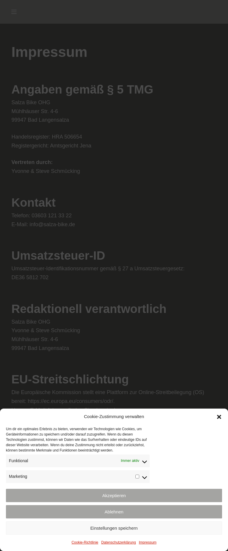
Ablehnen (113, 511)
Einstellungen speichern (113, 528)
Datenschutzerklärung (118, 542)
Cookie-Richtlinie (85, 542)
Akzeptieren (114, 495)
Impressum (147, 542)
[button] (219, 417)
